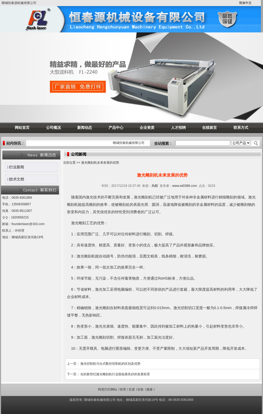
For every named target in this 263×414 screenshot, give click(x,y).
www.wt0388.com (184, 186)
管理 (123, 389)
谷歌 (140, 389)
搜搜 (149, 389)
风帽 (155, 186)
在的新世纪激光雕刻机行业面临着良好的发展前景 (115, 374)
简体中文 (245, 3)
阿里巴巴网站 (107, 389)
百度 (132, 389)
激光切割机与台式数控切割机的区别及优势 (110, 364)
